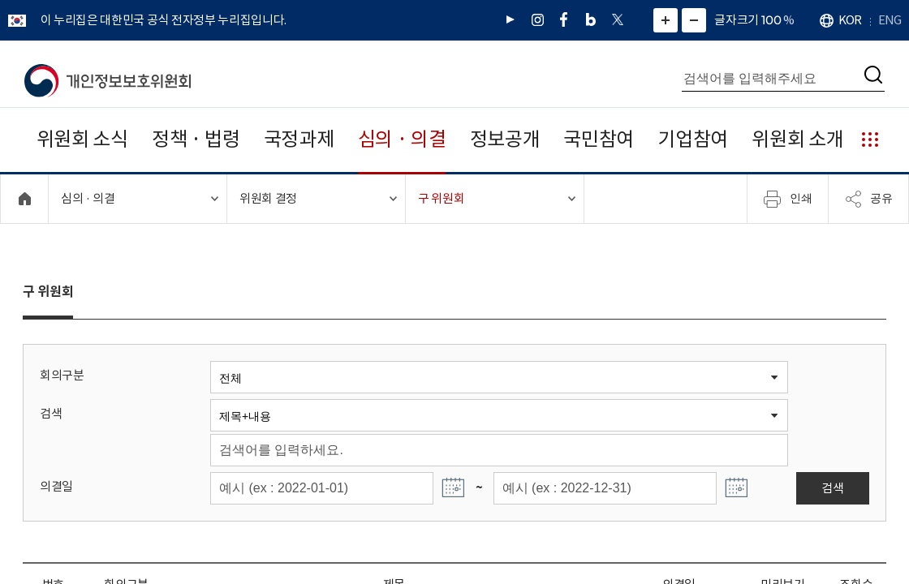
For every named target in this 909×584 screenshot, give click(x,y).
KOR (849, 20)
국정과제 (299, 139)
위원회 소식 (82, 139)
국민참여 (598, 139)
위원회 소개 (797, 139)
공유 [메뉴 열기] (868, 198)
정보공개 (505, 139)
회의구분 (62, 375)
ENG (889, 20)
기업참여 (692, 139)
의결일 (56, 486)
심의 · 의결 (402, 139)
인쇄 (788, 198)
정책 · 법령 (196, 139)
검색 (51, 413)
